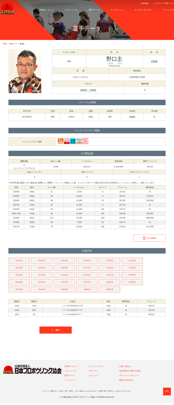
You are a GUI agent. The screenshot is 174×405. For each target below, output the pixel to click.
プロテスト (93, 373)
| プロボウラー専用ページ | (164, 3)
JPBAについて (71, 368)
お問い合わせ (125, 368)
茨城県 (132, 117)
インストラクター (96, 368)
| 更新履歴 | (144, 3)
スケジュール (70, 373)
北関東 (154, 61)
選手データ (69, 377)
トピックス (93, 377)
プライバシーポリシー (129, 377)
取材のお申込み (126, 382)
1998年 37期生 (88, 90)
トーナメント (70, 382)
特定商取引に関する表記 (130, 373)
